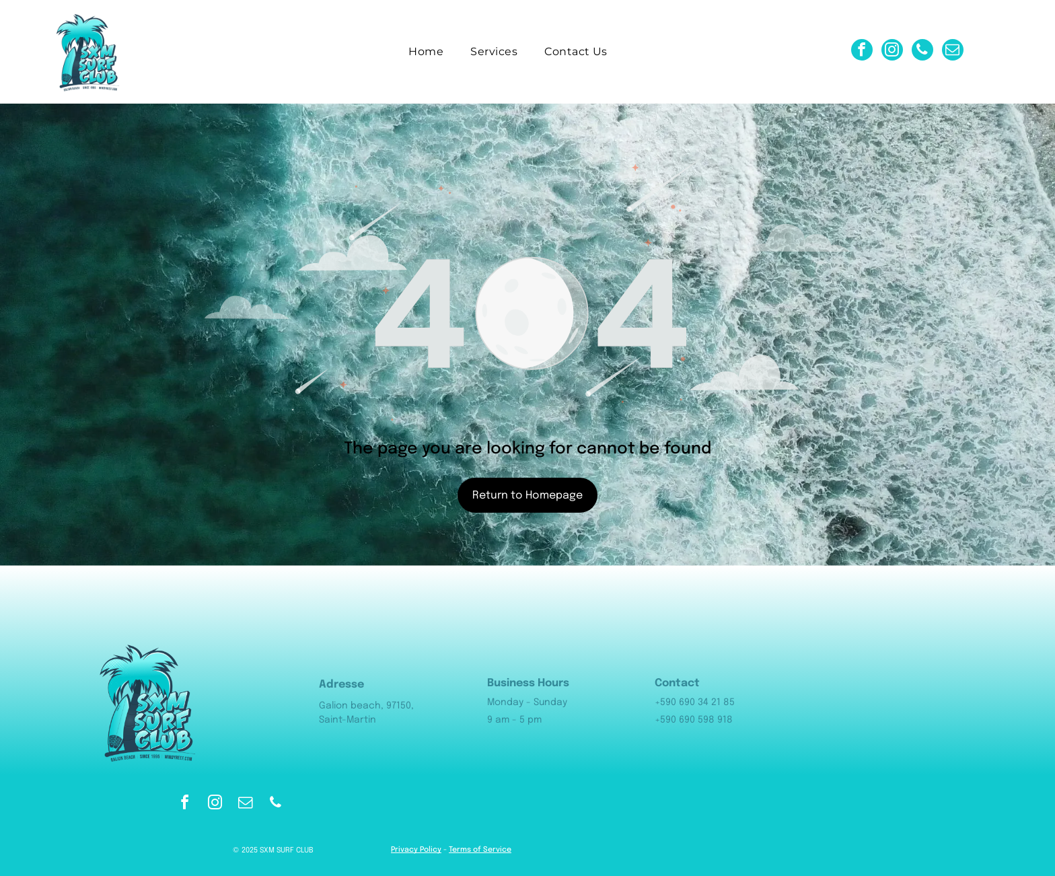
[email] (952, 51)
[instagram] (892, 51)
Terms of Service (480, 850)
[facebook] (862, 51)
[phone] (922, 51)
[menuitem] (426, 51)
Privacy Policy (416, 850)
